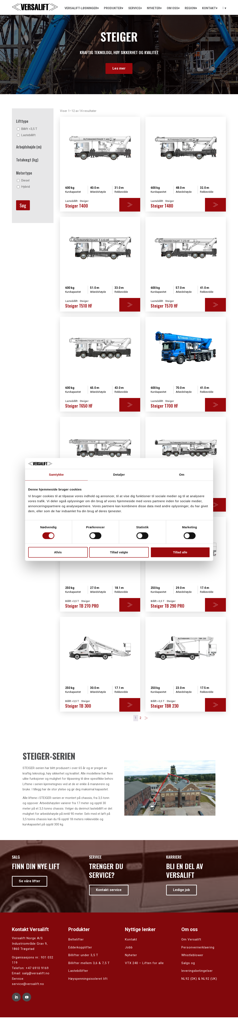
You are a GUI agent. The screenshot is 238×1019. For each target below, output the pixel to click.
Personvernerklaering (197, 949)
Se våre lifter (30, 882)
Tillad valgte (119, 552)
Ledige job (182, 891)
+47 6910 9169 (37, 969)
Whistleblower (192, 957)
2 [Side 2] (140, 719)
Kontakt (131, 941)
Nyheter (131, 957)
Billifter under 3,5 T (83, 957)
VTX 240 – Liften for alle (144, 964)
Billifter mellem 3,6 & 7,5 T (89, 964)
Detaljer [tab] (119, 475)
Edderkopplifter (80, 949)
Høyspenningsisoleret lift (88, 980)
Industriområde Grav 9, (30, 945)
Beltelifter (76, 941)
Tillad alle (180, 552)
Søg (23, 206)
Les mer (119, 69)
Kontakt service (109, 891)
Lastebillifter (78, 972)
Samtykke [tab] (56, 475)
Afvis (58, 552)
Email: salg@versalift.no (31, 975)
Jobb (129, 949)
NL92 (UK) (209, 980)
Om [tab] (181, 475)
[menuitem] (82, 8)
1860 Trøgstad (23, 950)
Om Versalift (191, 941)
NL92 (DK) (189, 980)
